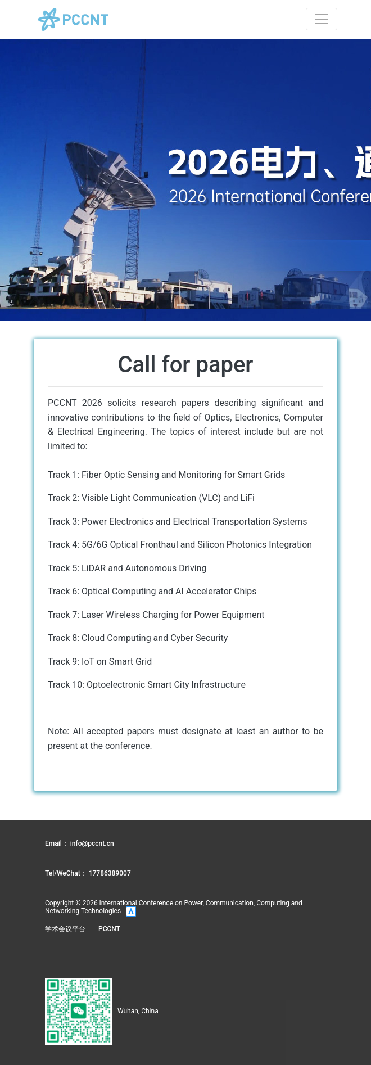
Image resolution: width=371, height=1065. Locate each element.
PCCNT (109, 929)
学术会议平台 (65, 929)
